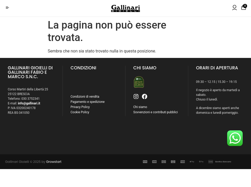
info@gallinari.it (29, 103)
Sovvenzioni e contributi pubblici (155, 112)
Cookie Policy (80, 112)
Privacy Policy (80, 107)
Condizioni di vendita (85, 96)
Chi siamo (140, 107)
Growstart (53, 161)
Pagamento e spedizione (87, 102)
